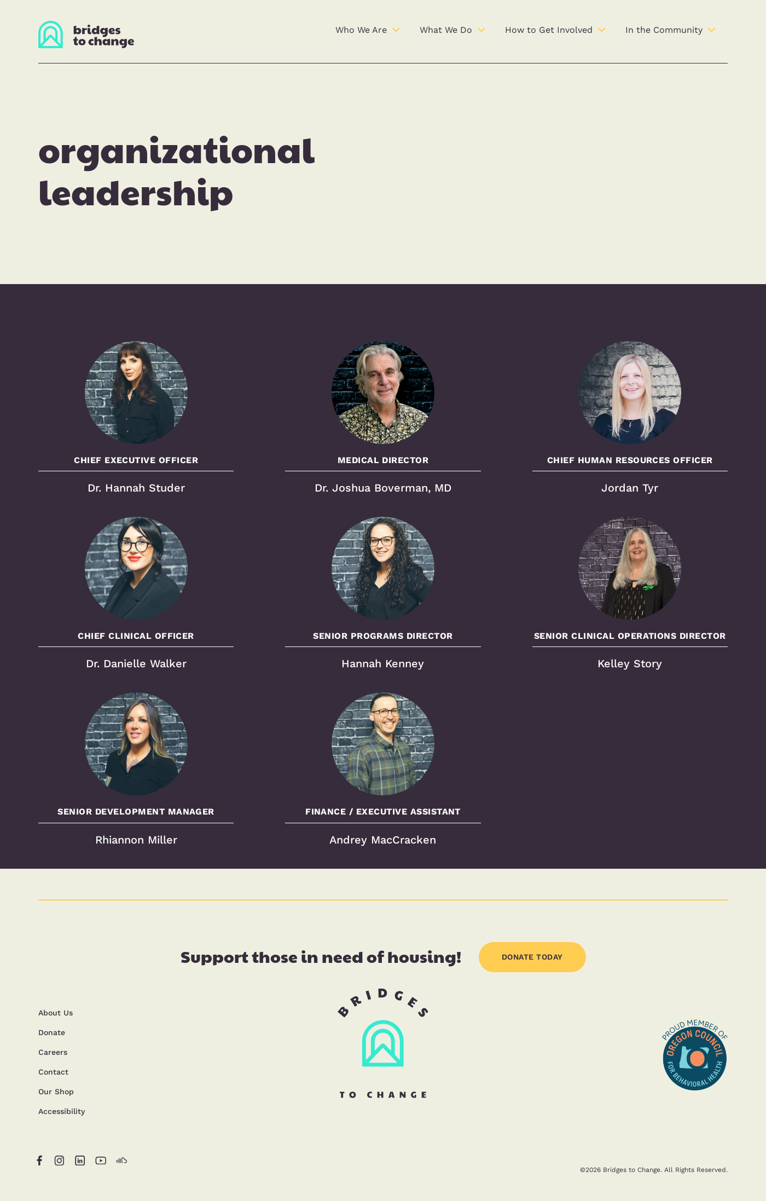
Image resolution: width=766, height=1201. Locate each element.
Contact (53, 1071)
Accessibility (61, 1111)
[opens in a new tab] (695, 1119)
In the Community (664, 30)
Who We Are (361, 30)
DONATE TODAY (532, 956)
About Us (55, 1012)
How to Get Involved (549, 30)
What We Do (446, 30)
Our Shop (56, 1091)
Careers (52, 1052)
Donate (51, 1032)
